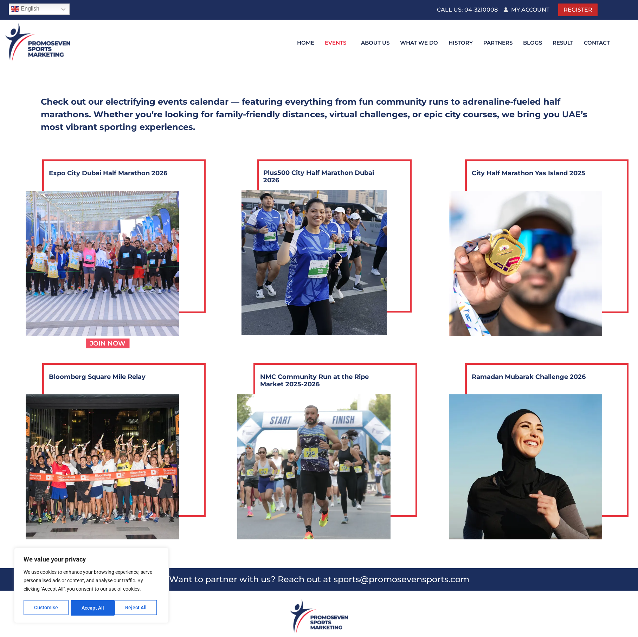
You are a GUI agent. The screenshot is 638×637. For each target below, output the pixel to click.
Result (563, 42)
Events (335, 42)
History (461, 42)
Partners (498, 42)
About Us (375, 42)
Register (577, 9)
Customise (46, 608)
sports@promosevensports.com (401, 579)
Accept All (138, 608)
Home (305, 42)
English (25, 9)
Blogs (532, 42)
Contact (597, 42)
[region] (91, 586)
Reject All (92, 608)
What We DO (419, 42)
